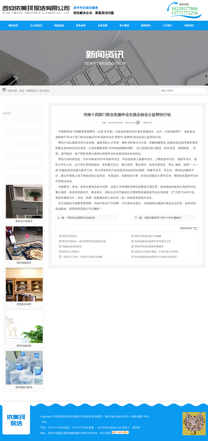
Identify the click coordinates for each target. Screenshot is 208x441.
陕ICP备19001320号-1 (118, 416)
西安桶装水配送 (24, 387)
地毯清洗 (59, 25)
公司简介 (168, 25)
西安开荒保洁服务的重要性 (149, 246)
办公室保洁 (36, 25)
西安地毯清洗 (24, 262)
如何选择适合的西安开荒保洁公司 (153, 241)
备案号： (100, 416)
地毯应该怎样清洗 (72, 246)
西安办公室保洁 (24, 221)
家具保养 (81, 25)
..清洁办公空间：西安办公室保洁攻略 (82, 256)
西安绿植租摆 (24, 345)
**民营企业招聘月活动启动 (81, 217)
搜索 (199, 90)
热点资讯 (44, 90)
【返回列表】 (186, 228)
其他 (11, 166)
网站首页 (13, 25)
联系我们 (189, 25)
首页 (21, 90)
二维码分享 (147, 122)
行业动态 (14, 133)
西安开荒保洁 (69, 236)
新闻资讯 (146, 25)
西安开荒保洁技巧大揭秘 (148, 236)
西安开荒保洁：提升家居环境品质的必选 (84, 241)
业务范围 (102, 25)
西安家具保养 (24, 304)
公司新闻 (14, 122)
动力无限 (105, 433)
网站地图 (137, 416)
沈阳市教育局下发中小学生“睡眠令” (163, 217)
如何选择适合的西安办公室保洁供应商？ (156, 256)
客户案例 (124, 25)
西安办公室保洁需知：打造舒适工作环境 (156, 251)
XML (44, 421)
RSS (146, 416)
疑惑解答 (14, 144)
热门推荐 (14, 177)
